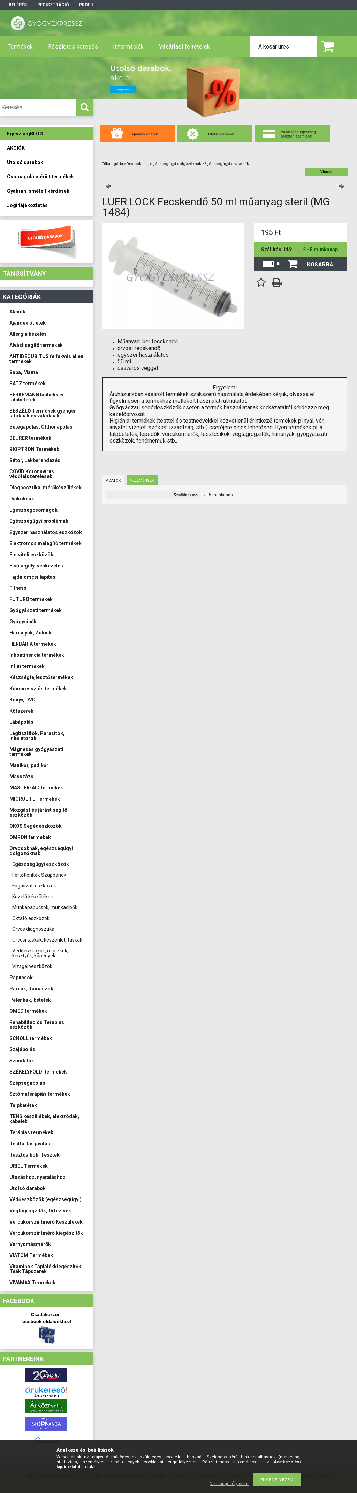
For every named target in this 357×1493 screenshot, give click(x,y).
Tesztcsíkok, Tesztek (34, 1155)
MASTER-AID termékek (36, 787)
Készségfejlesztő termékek (41, 677)
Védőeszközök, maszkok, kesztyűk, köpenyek (40, 953)
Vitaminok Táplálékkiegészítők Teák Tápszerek (45, 1269)
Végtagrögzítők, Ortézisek (40, 1210)
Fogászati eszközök (34, 886)
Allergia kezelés (28, 334)
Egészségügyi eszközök (40, 864)
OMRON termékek (30, 837)
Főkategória (112, 164)
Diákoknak (21, 499)
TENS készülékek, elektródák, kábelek (44, 1119)
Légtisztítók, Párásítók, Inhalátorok (36, 735)
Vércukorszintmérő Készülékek (46, 1222)
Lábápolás (21, 722)
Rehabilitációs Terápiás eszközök (36, 1024)
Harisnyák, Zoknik (30, 633)
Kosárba (320, 264)
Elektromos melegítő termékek (45, 543)
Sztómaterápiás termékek (39, 1094)
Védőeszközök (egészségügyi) (45, 1199)
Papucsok (21, 977)
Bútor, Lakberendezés (34, 460)
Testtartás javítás (29, 1143)
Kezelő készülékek (32, 896)
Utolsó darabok (27, 1188)
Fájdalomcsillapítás (32, 577)
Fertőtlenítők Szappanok (39, 875)
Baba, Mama (23, 372)
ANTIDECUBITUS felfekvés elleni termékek (47, 359)
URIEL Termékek (28, 1166)
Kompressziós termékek (38, 688)
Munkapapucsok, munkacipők (44, 907)
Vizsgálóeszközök (32, 966)
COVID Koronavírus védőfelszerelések (31, 474)
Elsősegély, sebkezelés (36, 566)
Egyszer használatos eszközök (45, 532)
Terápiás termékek (31, 1132)
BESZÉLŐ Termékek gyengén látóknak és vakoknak (43, 413)
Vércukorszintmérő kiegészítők (46, 1233)
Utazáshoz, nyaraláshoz (37, 1177)
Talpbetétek (23, 1105)
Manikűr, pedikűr (28, 765)
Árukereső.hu (46, 1396)
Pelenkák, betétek (30, 1000)
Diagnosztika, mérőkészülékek (45, 487)
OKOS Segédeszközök (35, 826)
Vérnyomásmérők (30, 1244)
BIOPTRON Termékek (34, 449)
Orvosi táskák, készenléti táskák (47, 940)
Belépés (18, 4)
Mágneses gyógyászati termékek (36, 751)
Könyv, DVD (22, 700)
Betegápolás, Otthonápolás (41, 427)
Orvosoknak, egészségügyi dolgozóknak (41, 851)
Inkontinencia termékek (36, 655)
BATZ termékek (27, 383)
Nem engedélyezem (229, 1483)
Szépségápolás (27, 1083)
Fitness (17, 588)
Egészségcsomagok (33, 510)
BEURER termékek (30, 438)
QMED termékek (28, 1011)
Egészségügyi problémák (38, 521)
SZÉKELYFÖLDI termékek (38, 1072)
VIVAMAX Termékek (32, 1282)
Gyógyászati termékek (35, 610)
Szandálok (21, 1060)
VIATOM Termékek (31, 1255)
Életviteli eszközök (31, 554)
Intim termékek (27, 666)
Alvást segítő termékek (36, 345)
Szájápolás (22, 1049)
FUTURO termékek (31, 599)
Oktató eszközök (31, 918)
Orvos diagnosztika (33, 929)
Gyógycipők (23, 621)
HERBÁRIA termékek (32, 644)
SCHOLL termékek (30, 1038)
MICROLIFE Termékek (34, 799)
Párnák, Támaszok (31, 988)
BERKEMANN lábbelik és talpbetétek (37, 397)
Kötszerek (21, 711)
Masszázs (21, 776)
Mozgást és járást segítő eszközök (38, 812)
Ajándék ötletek (27, 323)
